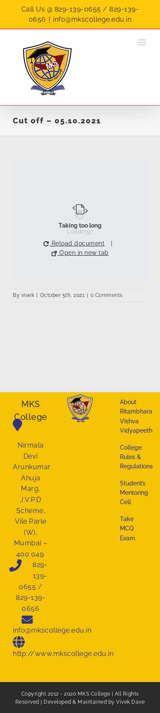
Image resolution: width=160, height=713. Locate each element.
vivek (28, 295)
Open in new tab (80, 252)
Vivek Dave (130, 702)
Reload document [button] (74, 243)
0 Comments (106, 295)
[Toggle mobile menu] (143, 42)
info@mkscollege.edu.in (92, 19)
